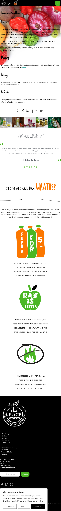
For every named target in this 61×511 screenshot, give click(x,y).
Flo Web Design (56, 503)
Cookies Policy (5, 466)
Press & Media (6, 452)
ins (41, 110)
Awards (4, 454)
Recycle (4, 438)
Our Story (5, 434)
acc (9, 1)
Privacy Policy (5, 461)
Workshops (6, 440)
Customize (9, 506)
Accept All (38, 506)
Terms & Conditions (7, 459)
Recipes (4, 436)
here (24, 67)
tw (37, 110)
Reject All (24, 506)
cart (16, 1)
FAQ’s (2, 463)
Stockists (4, 450)
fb (32, 110)
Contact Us (6, 442)
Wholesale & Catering (9, 447)
